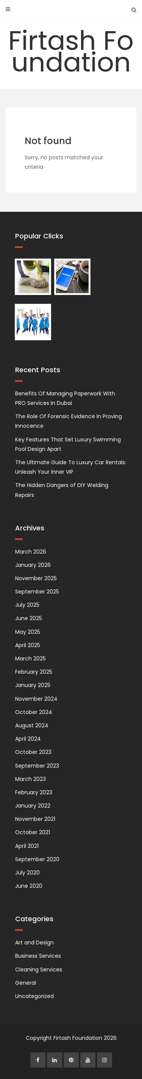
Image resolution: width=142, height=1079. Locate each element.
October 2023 (33, 752)
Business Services (38, 956)
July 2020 (27, 872)
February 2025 (33, 672)
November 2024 (36, 699)
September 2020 (37, 859)
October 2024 (33, 712)
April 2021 (27, 846)
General (25, 983)
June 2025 (28, 618)
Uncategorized (34, 996)
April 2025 (27, 645)
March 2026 (30, 551)
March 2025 (30, 658)
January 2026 (33, 565)
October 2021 (32, 832)
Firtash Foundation (71, 51)
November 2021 (35, 819)
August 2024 (31, 725)
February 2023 (33, 792)
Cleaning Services (38, 969)
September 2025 (37, 591)
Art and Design (34, 942)
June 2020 (28, 886)
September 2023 (37, 766)
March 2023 (30, 779)
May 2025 (27, 632)
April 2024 (28, 739)
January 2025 (32, 685)
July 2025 (27, 605)
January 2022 (32, 805)
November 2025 (36, 578)
